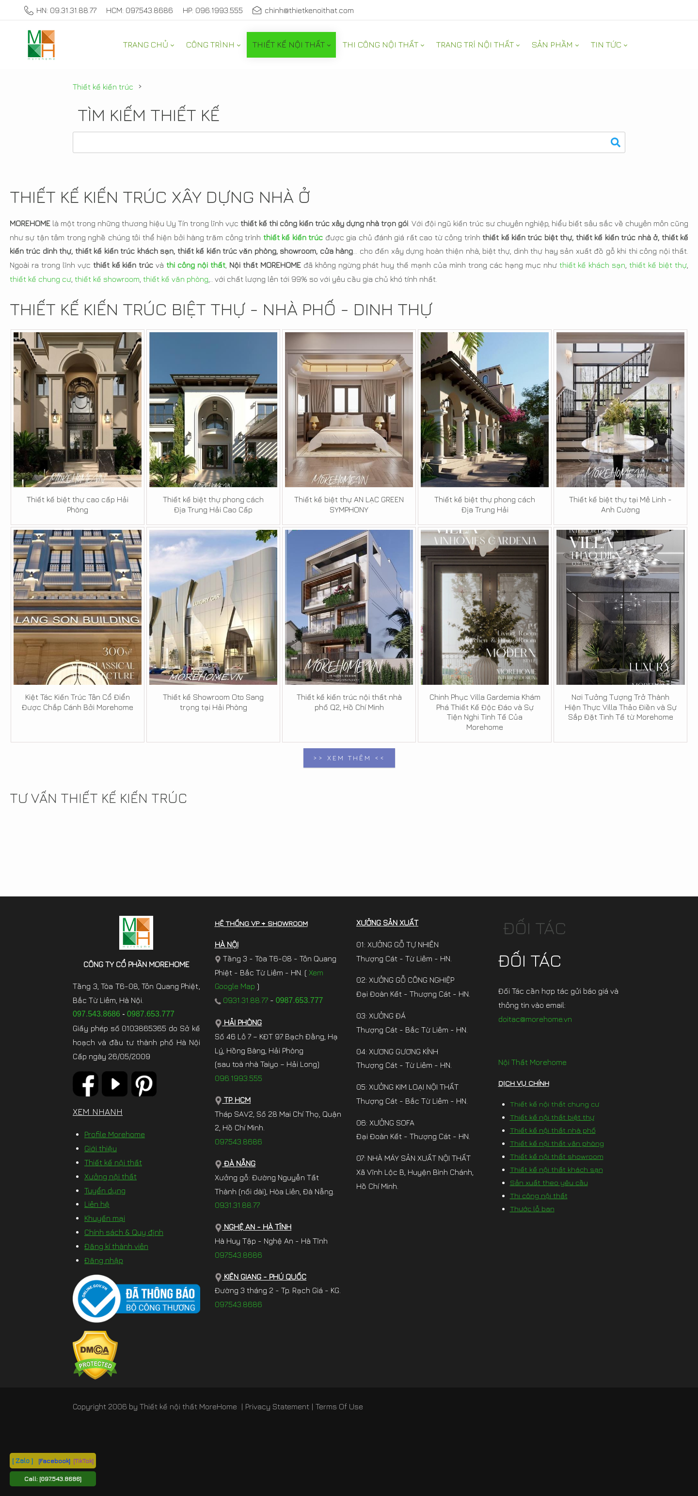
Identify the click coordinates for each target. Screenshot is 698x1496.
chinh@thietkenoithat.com (303, 10)
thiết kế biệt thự (658, 265)
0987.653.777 (150, 1014)
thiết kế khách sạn (592, 265)
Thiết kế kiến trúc (103, 86)
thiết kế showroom (107, 279)
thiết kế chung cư (40, 279)
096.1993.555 (238, 1078)
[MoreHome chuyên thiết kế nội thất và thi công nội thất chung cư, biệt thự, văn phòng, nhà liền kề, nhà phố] (41, 44)
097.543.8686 (96, 1014)
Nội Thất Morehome (532, 1062)
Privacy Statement (277, 1406)
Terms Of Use (339, 1406)
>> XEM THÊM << (349, 758)
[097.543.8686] (60, 1478)
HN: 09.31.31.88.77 (60, 10)
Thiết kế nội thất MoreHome (188, 1406)
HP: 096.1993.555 (213, 10)
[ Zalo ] (22, 1460)
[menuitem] (148, 45)
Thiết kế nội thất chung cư (554, 1104)
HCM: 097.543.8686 (139, 10)
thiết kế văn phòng (175, 279)
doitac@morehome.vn (535, 1019)
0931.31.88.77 (241, 1000)
